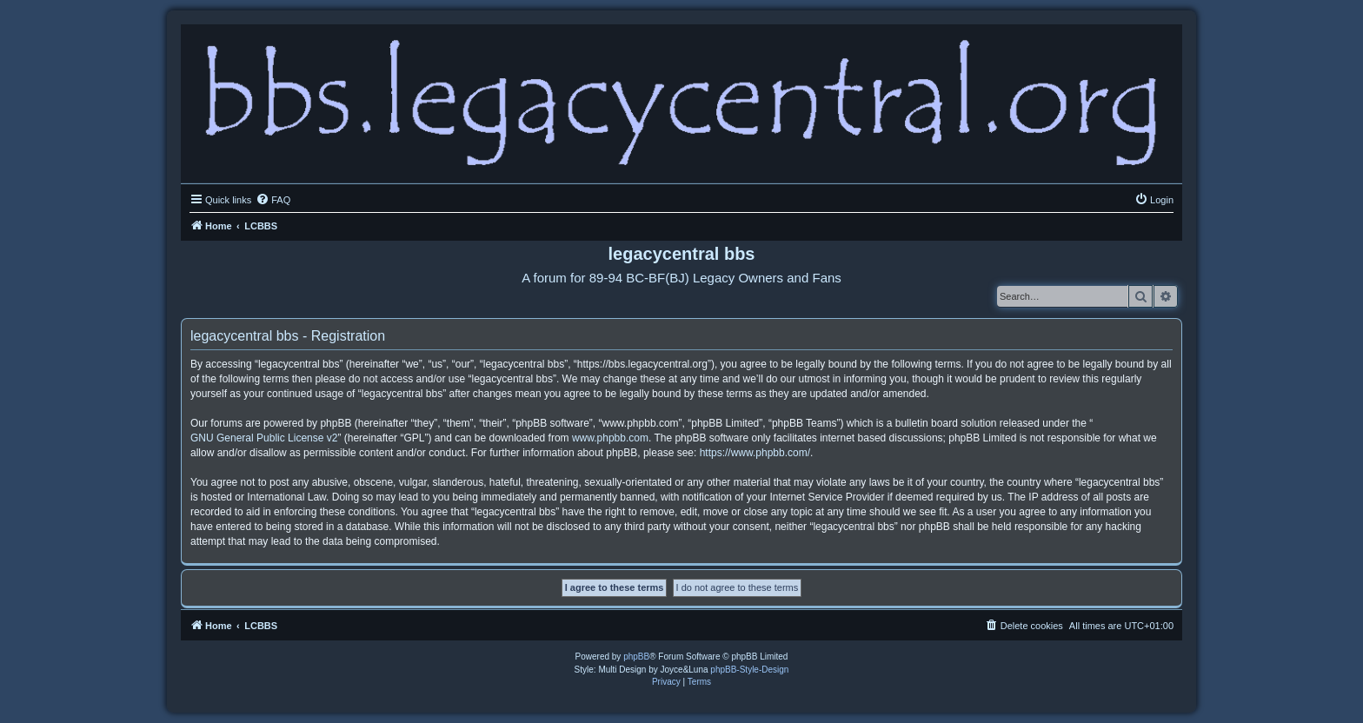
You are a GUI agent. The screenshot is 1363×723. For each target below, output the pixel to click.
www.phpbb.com (610, 438)
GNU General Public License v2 (263, 438)
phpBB (636, 656)
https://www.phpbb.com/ (755, 453)
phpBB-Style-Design (749, 669)
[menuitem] (273, 199)
